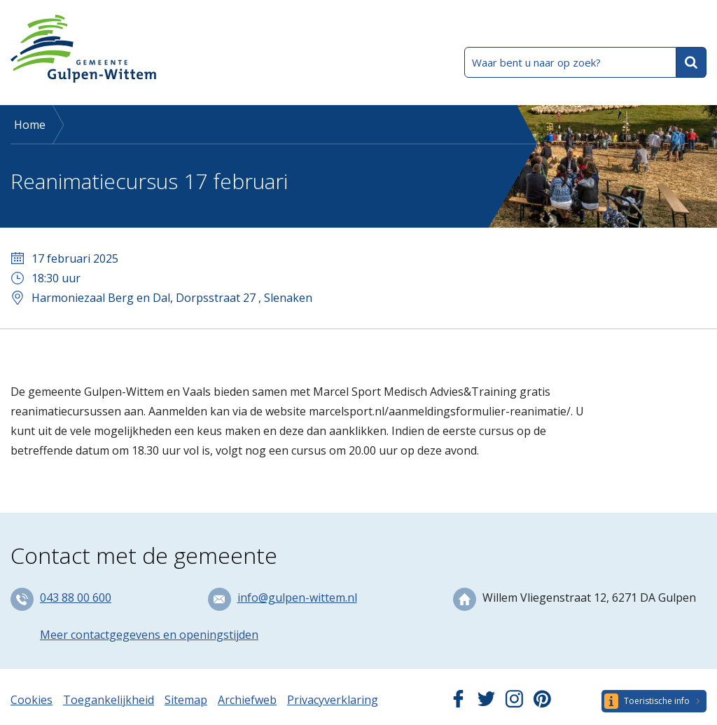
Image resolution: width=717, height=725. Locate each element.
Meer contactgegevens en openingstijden (149, 634)
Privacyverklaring (332, 699)
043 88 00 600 (75, 597)
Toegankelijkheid (108, 699)
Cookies (32, 699)
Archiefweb (247, 699)
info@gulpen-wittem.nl (297, 597)
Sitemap (186, 699)
